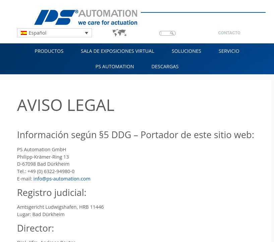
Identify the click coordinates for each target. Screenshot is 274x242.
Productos (49, 51)
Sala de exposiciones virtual (117, 51)
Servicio (229, 51)
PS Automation (115, 66)
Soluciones (186, 51)
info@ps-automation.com (62, 178)
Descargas (165, 66)
